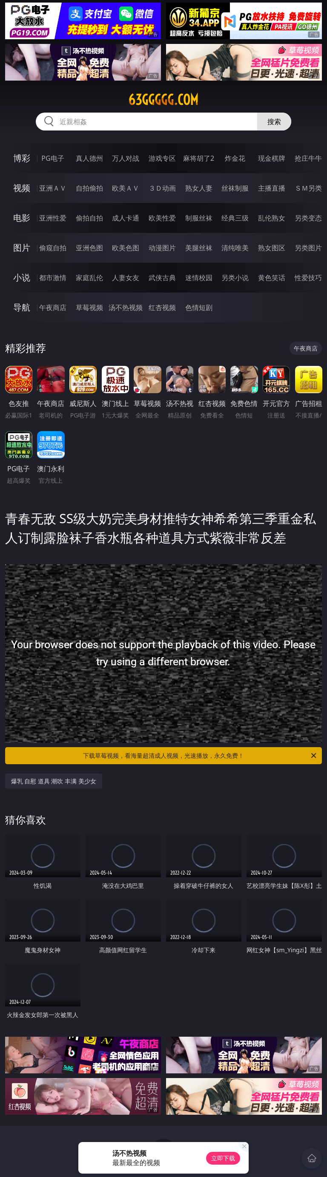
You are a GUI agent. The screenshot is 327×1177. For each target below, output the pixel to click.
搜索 (274, 121)
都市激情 (52, 277)
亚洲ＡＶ (52, 188)
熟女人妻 (198, 188)
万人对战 (125, 158)
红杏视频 (162, 307)
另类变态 (308, 218)
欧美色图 (125, 247)
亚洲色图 (89, 247)
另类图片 (308, 247)
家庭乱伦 (89, 277)
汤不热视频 (126, 307)
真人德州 (89, 158)
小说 (21, 277)
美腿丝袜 (198, 247)
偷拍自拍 (89, 218)
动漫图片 (162, 247)
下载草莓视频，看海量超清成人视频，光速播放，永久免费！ (200, 756)
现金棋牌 (271, 158)
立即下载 (223, 1158)
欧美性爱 (162, 218)
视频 (21, 188)
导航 (21, 307)
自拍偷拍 (89, 188)
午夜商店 (52, 307)
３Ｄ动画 (162, 188)
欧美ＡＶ (125, 188)
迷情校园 (198, 277)
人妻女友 (125, 277)
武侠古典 (162, 277)
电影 (21, 217)
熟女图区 (271, 247)
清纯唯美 (235, 247)
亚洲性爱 (52, 218)
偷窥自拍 (52, 247)
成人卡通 (125, 218)
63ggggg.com (163, 99)
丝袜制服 (235, 188)
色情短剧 (198, 307)
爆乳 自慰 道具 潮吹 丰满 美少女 (53, 781)
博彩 (21, 158)
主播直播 (271, 188)
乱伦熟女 (271, 218)
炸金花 (235, 158)
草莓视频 (89, 307)
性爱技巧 (308, 277)
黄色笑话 (271, 277)
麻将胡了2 (198, 158)
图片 (21, 247)
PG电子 (52, 158)
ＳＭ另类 (308, 188)
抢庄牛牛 (308, 158)
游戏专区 (162, 158)
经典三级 (235, 218)
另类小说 (235, 277)
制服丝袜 (198, 218)
